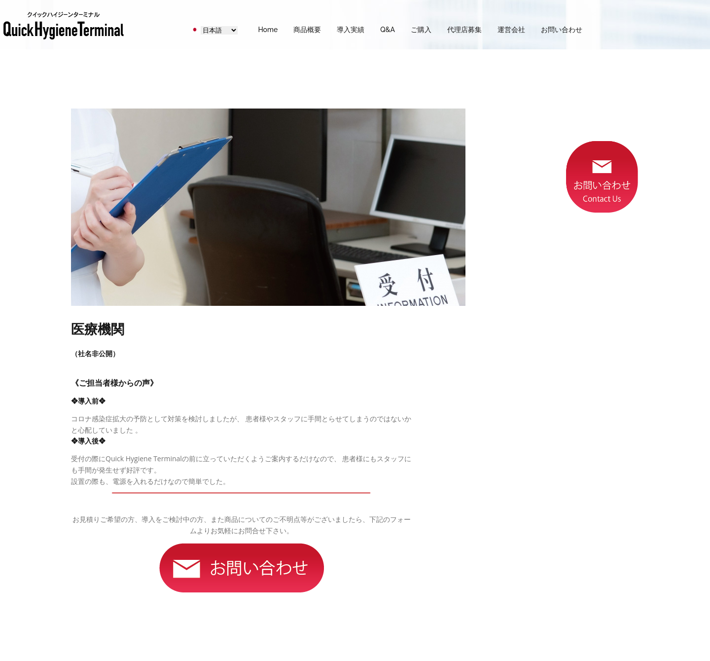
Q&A (387, 30)
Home (268, 30)
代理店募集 (464, 30)
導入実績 (350, 30)
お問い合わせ (561, 30)
